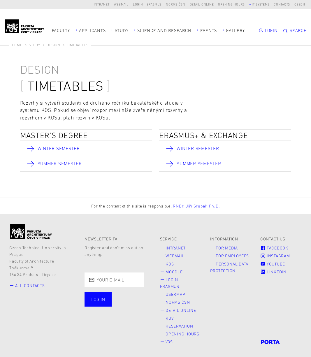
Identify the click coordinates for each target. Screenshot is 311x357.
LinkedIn (273, 271)
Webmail (121, 4)
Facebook (274, 248)
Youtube (272, 263)
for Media (227, 248)
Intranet (102, 4)
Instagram (275, 255)
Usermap (175, 292)
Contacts (282, 4)
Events (208, 30)
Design (53, 45)
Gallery (235, 30)
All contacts (30, 285)
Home (17, 45)
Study (122, 30)
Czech (299, 4)
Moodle (174, 271)
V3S (169, 338)
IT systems (261, 4)
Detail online (202, 4)
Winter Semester (59, 148)
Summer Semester (60, 164)
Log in (98, 299)
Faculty (61, 30)
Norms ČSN (175, 4)
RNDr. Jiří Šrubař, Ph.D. (196, 205)
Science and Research (164, 30)
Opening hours (231, 4)
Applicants (92, 30)
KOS (170, 263)
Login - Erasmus (147, 4)
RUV (169, 315)
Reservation (179, 323)
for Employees (232, 255)
